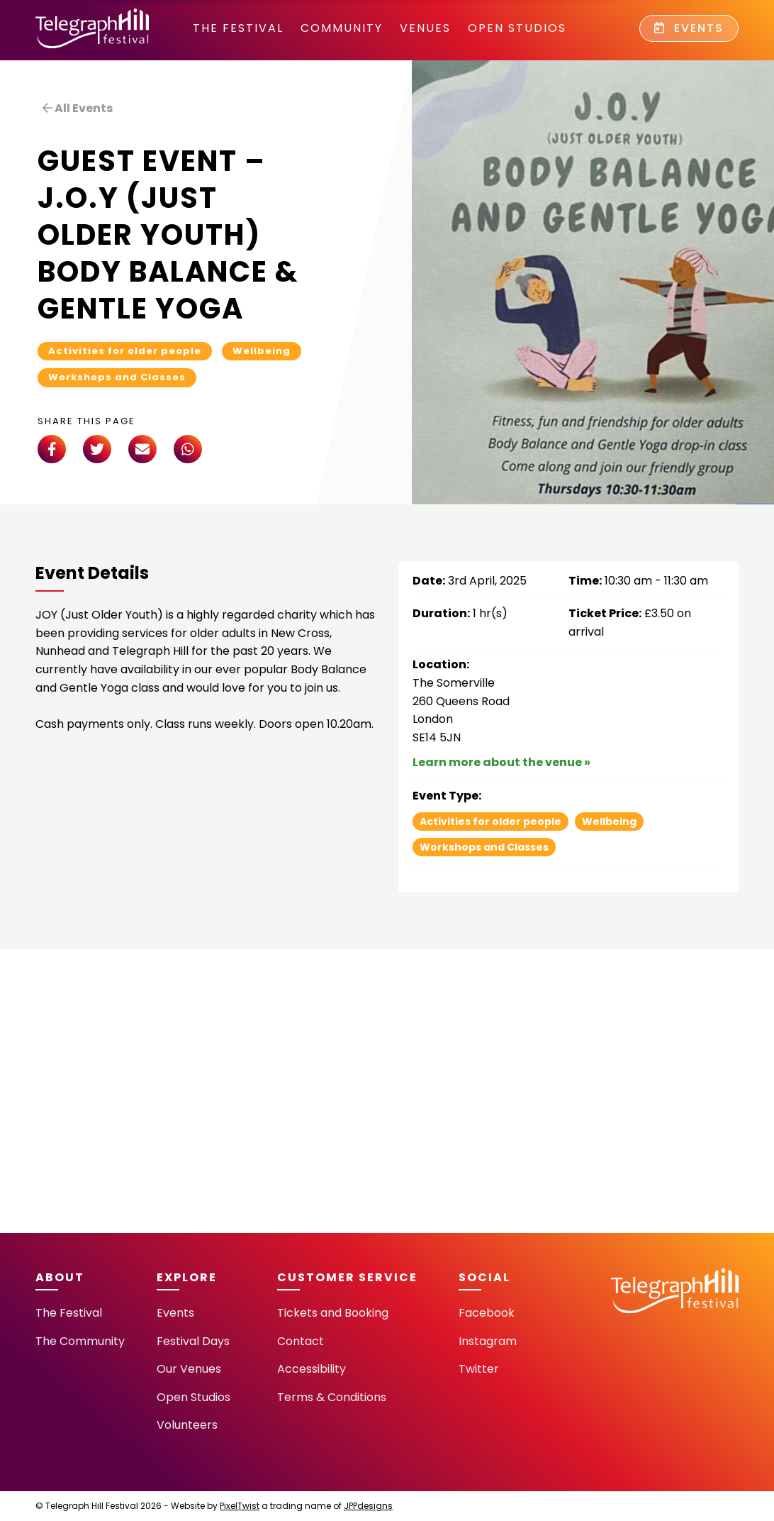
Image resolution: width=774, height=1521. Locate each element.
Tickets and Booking (332, 1313)
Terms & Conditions (331, 1397)
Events (689, 28)
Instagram (488, 1341)
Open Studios (517, 28)
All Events (78, 108)
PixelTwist (239, 1506)
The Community (80, 1341)
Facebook (487, 1313)
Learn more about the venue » (501, 762)
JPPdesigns (368, 1506)
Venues (425, 28)
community (342, 28)
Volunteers (187, 1425)
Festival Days (193, 1341)
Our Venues (189, 1369)
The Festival (238, 28)
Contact (300, 1341)
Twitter (479, 1369)
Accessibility (311, 1369)
